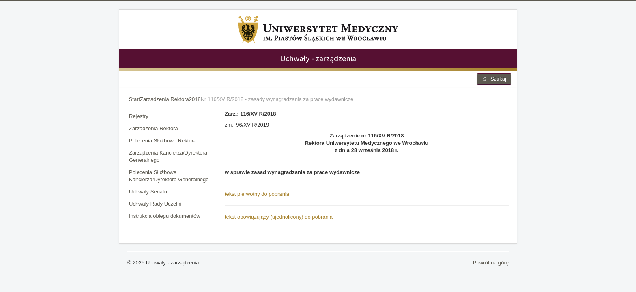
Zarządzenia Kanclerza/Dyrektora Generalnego (168, 156)
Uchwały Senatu (148, 192)
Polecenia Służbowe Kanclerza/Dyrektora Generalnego (169, 175)
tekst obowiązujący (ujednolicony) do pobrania (279, 217)
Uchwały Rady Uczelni (155, 204)
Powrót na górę (491, 263)
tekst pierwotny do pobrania (257, 194)
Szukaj (494, 79)
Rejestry (138, 116)
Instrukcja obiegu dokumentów (164, 216)
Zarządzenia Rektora (153, 128)
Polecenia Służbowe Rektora (162, 140)
